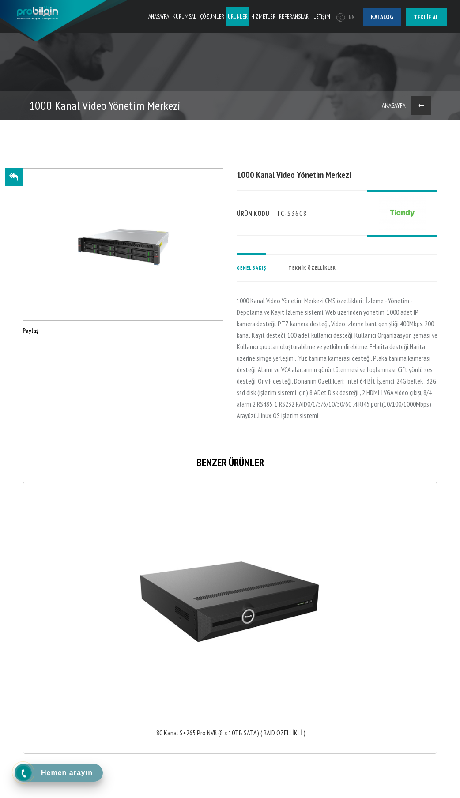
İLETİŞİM (321, 16)
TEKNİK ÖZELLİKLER (312, 267)
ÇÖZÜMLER (212, 16)
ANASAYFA (158, 16)
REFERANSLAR (294, 16)
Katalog (382, 17)
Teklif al (426, 17)
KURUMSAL (184, 16)
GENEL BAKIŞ (251, 267)
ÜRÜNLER (238, 16)
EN (345, 17)
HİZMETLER (263, 16)
